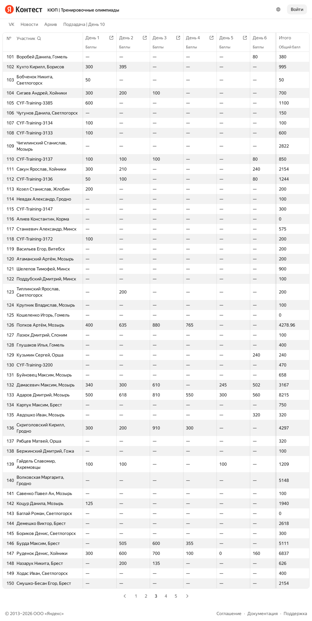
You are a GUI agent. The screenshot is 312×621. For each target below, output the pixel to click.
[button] (29, 38)
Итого (288, 38)
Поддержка (295, 613)
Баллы (94, 47)
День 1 (95, 38)
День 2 (129, 38)
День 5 (229, 38)
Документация (262, 613)
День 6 (263, 38)
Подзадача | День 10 (84, 24)
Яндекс (54, 613)
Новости (29, 24)
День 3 (163, 38)
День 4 (196, 38)
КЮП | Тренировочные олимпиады (83, 9)
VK (11, 24)
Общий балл (293, 47)
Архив (50, 24)
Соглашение (229, 613)
